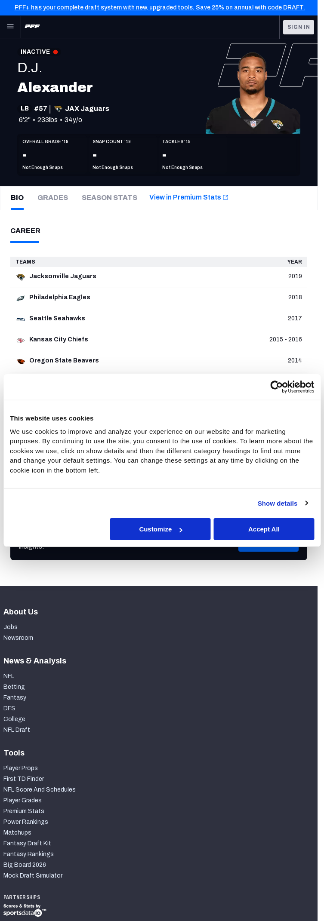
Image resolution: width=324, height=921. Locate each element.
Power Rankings (25, 822)
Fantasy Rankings (28, 854)
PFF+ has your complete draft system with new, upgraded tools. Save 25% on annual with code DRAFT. (160, 7)
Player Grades (22, 800)
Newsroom (18, 638)
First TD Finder (23, 779)
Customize (160, 529)
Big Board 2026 (24, 865)
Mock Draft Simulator (32, 875)
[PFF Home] (32, 27)
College (14, 719)
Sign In (298, 27)
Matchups (17, 832)
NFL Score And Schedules (39, 789)
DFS (9, 708)
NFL (8, 676)
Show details (278, 503)
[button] (268, 554)
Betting (14, 687)
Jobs (10, 627)
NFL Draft (16, 730)
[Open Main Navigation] (10, 27)
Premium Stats (23, 811)
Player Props (20, 768)
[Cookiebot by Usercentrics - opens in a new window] (276, 387)
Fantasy (14, 697)
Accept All (264, 529)
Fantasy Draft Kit (27, 843)
